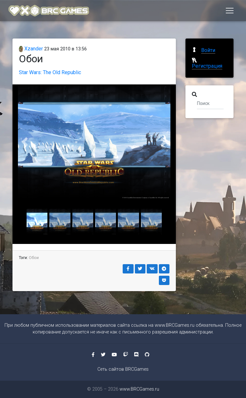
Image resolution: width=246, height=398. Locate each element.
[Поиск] (210, 103)
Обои (34, 257)
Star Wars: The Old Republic (50, 72)
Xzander (31, 49)
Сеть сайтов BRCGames (123, 369)
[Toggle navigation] (229, 12)
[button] (24, 141)
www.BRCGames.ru (174, 325)
